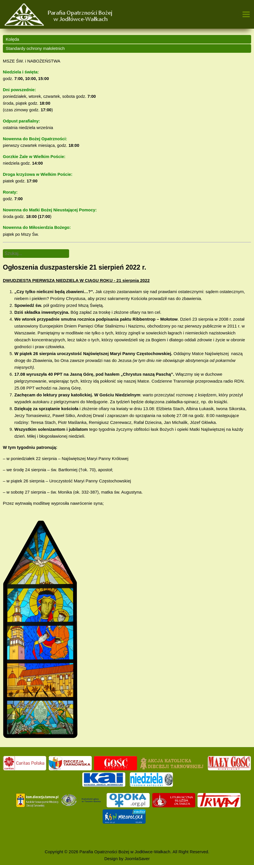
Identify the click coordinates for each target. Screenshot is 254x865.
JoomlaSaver (137, 858)
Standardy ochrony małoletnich (35, 48)
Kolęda (12, 39)
